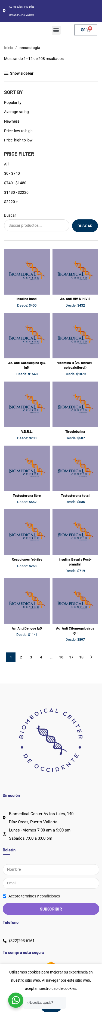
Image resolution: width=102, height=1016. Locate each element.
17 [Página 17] (71, 657)
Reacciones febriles (27, 559)
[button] (56, 30)
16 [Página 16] (61, 657)
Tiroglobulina (75, 431)
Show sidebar (21, 73)
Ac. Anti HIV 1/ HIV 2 (75, 299)
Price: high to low (18, 140)
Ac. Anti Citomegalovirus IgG (75, 630)
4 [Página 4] (41, 657)
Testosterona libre (27, 495)
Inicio (9, 48)
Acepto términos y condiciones (34, 896)
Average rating (16, 112)
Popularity (12, 102)
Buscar (10, 215)
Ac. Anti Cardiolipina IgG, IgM (27, 365)
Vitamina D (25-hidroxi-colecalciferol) (75, 365)
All (6, 164)
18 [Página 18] (81, 657)
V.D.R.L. (27, 431)
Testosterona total (75, 495)
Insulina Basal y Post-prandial (75, 561)
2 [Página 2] (21, 657)
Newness (12, 121)
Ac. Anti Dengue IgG (27, 628)
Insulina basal (27, 299)
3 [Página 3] (31, 657)
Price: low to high (18, 131)
